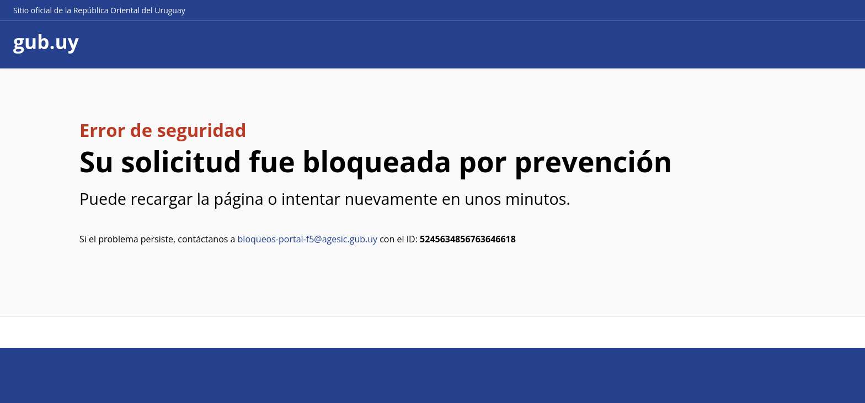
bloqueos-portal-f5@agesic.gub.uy (307, 239)
